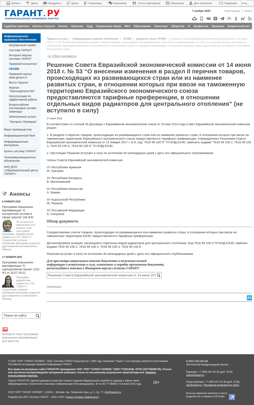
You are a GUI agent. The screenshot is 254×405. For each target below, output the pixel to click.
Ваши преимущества (17, 129)
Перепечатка (54, 286)
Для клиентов (200, 3)
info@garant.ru (113, 392)
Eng (244, 3)
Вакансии (175, 3)
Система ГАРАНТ (20, 50)
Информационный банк (19, 135)
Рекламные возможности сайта (221, 385)
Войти (248, 10)
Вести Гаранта (18, 82)
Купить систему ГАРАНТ (20, 151)
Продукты (52, 3)
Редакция (228, 3)
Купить (13, 3)
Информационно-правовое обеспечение (20, 38)
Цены (73, 3)
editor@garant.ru (195, 375)
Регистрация (232, 10)
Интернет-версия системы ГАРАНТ (20, 57)
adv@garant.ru (194, 385)
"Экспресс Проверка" (23, 121)
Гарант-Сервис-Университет (82, 397)
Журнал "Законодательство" (22, 89)
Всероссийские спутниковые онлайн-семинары (23, 108)
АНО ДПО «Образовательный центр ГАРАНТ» (21, 170)
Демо (32, 3)
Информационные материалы (16, 143)
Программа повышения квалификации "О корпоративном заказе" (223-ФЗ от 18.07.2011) (21, 267)
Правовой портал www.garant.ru (20, 75)
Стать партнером (146, 3)
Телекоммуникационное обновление (20, 159)
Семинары (93, 3)
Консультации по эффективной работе (23, 97)
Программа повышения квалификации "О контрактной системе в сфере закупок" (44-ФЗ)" (18, 212)
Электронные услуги (22, 116)
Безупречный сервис (22, 45)
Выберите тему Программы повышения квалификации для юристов (20, 334)
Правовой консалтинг (23, 63)
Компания (117, 3)
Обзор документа (64, 56)
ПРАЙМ (14, 69)
